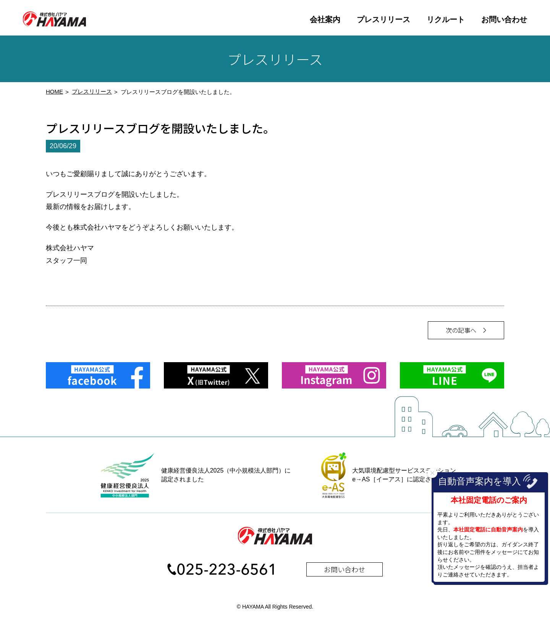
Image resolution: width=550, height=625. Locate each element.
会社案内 (325, 19)
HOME (54, 94)
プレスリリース (383, 19)
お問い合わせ (504, 19)
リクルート (446, 19)
